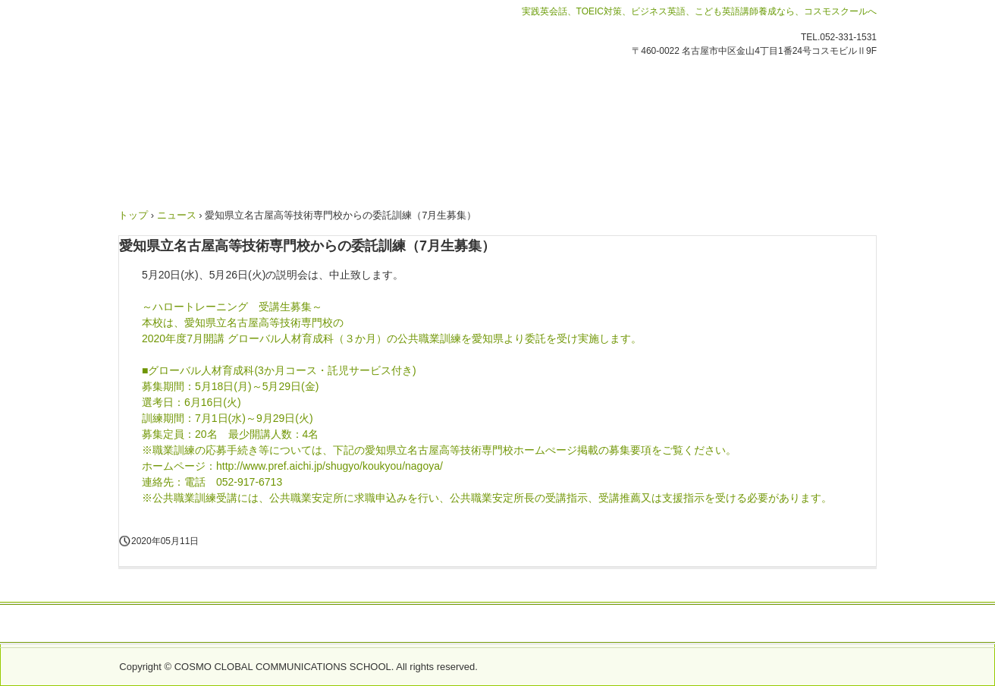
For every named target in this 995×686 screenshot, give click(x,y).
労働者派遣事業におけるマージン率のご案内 (457, 624)
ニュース (176, 215)
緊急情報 (261, 624)
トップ (133, 215)
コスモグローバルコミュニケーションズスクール (284, 105)
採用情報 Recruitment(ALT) (644, 624)
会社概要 (317, 624)
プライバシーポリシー (779, 624)
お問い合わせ (195, 624)
